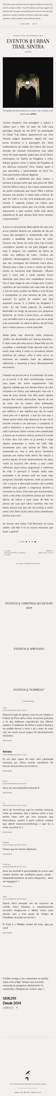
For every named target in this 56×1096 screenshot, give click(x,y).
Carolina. (7, 864)
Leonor (6, 842)
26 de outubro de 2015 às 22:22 (14, 805)
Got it (35, 24)
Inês (5, 897)
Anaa (5, 708)
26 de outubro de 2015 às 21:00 (14, 755)
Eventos (28, 52)
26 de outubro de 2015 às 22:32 (14, 845)
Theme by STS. (36, 1092)
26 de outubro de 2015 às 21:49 (14, 784)
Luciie (5, 781)
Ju (3, 803)
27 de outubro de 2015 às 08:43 (14, 899)
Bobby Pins (19, 1092)
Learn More (25, 24)
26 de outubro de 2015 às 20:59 (14, 710)
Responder (7, 741)
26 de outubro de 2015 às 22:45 (14, 867)
